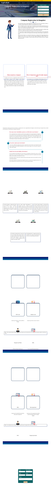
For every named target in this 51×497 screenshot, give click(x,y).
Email (20, 473)
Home (19, 2)
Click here (17, 0)
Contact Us (33, 2)
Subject (27, 473)
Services (28, 2)
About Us (23, 2)
